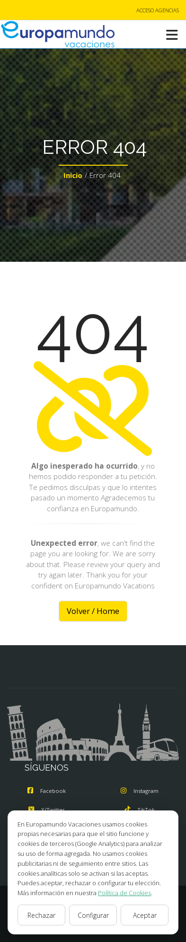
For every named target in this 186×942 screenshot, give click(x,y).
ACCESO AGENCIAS (157, 10)
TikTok (139, 809)
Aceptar (145, 915)
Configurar (93, 915)
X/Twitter (46, 809)
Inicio (72, 175)
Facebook (46, 790)
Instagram (140, 790)
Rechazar (41, 915)
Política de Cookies (124, 893)
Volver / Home (93, 610)
